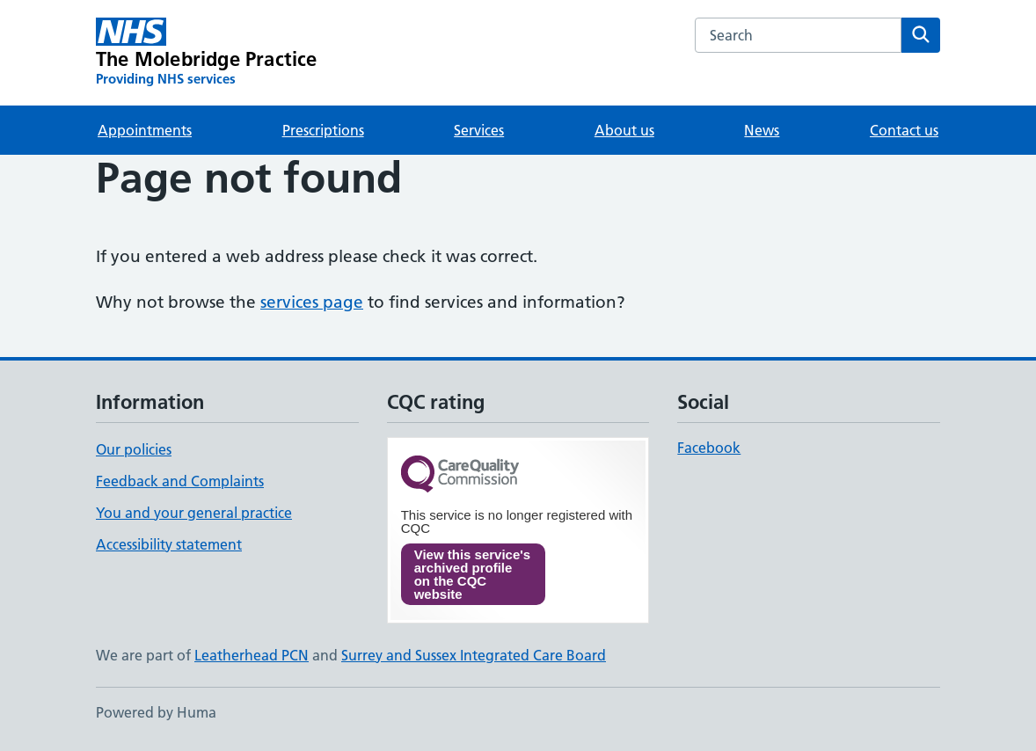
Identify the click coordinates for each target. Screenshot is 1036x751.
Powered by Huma (156, 712)
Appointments (145, 130)
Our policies (133, 449)
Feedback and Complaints (180, 481)
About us (624, 130)
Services (479, 130)
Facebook (709, 447)
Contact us (904, 130)
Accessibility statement (169, 544)
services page (311, 302)
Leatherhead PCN (251, 655)
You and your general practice (194, 512)
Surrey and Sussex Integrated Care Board (473, 655)
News (761, 130)
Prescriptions (323, 130)
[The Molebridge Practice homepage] (206, 53)
